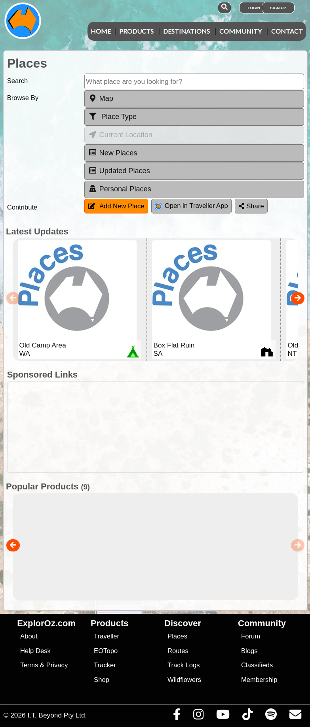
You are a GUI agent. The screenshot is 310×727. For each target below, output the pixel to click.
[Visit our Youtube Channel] (222, 716)
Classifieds (257, 665)
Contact (287, 31)
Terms (29, 665)
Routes (177, 651)
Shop (101, 680)
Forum (250, 636)
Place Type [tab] (112, 117)
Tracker (105, 665)
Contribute (22, 207)
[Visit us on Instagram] (198, 716)
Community (240, 31)
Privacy (57, 665)
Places (177, 636)
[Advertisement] (159, 427)
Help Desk (35, 651)
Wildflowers (184, 680)
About (28, 636)
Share (251, 206)
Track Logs (183, 665)
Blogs (249, 651)
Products (136, 31)
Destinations (186, 31)
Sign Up (278, 8)
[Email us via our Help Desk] (295, 716)
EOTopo (106, 651)
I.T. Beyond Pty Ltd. (57, 715)
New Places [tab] (112, 153)
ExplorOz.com (46, 623)
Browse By (22, 98)
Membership (259, 680)
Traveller (106, 636)
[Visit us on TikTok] (247, 716)
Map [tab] (100, 98)
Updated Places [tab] (119, 171)
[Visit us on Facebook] (176, 716)
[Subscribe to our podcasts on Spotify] (271, 716)
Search (17, 81)
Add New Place (116, 206)
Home (101, 31)
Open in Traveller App (191, 206)
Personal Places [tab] (119, 189)
